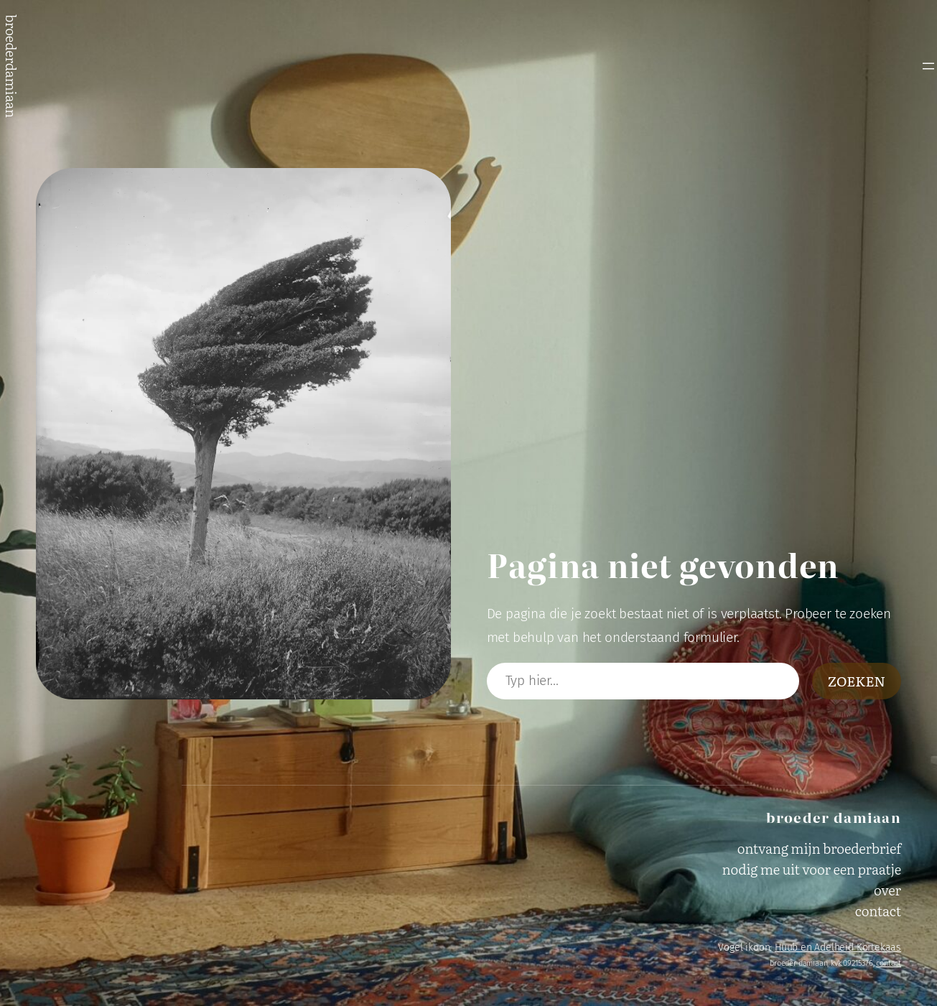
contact (888, 963)
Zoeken (856, 681)
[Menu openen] (928, 66)
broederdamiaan (11, 66)
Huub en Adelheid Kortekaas (838, 947)
